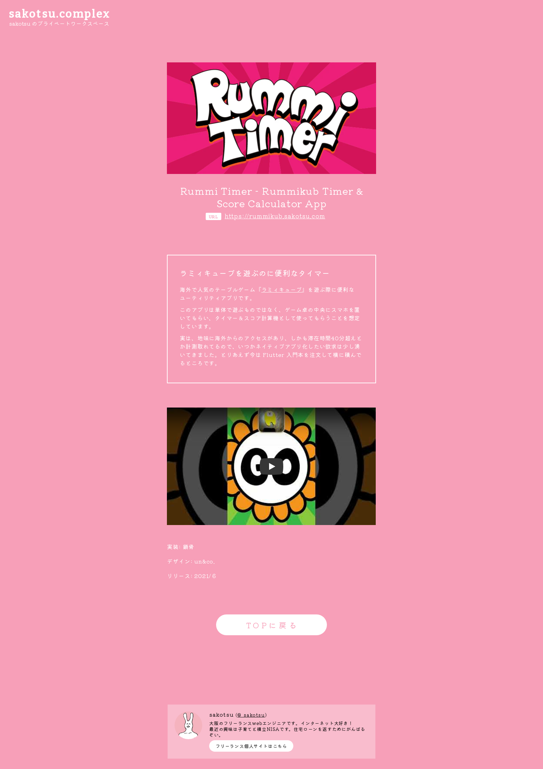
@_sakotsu (251, 714)
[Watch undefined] (271, 466)
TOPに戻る (272, 624)
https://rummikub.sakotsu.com (275, 216)
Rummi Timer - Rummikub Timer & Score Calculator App (271, 197)
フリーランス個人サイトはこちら (251, 746)
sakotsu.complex (59, 14)
